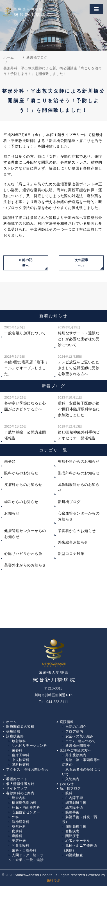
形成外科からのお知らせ (79, 473)
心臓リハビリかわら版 (23, 553)
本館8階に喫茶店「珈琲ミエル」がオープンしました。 (26, 365)
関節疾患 (72, 836)
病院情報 (67, 722)
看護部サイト (16, 779)
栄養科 (17, 750)
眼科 (68, 793)
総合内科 (19, 798)
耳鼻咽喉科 (20, 845)
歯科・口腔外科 (24, 850)
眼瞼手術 (72, 812)
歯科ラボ (54, 880)
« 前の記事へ (26, 263)
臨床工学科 (20, 755)
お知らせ (11, 513)
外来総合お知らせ (73, 542)
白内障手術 (74, 798)
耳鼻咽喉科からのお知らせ (79, 487)
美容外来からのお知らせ (25, 565)
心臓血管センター (26, 812)
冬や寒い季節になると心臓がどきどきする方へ (25, 403)
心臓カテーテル (77, 841)
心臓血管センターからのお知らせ (79, 516)
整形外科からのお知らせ (79, 461)
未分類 (10, 461)
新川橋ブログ (69, 502)
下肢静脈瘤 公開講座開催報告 (25, 432)
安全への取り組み (79, 736)
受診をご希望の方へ (76, 750)
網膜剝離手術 (75, 803)
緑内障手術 (74, 807)
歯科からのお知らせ (21, 502)
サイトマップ (16, 788)
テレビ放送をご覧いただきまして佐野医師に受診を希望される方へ (79, 365)
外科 (15, 817)
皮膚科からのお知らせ (23, 484)
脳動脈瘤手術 (75, 827)
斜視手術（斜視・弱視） (79, 819)
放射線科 (19, 741)
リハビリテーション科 (29, 746)
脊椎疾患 (72, 831)
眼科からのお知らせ (21, 473)
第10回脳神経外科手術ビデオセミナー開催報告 (79, 432)
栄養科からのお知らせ (77, 531)
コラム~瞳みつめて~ (81, 741)
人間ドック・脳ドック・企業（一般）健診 (26, 857)
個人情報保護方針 (20, 784)
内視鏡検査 (74, 855)
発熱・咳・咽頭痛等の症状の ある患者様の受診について (81, 767)
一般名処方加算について (25, 329)
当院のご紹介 (75, 727)
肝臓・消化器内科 (26, 807)
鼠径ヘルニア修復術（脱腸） (79, 848)
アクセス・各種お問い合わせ (25, 771)
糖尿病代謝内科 (24, 803)
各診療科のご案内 (20, 793)
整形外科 (19, 827)
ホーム (11, 722)
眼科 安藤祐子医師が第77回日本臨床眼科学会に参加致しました (79, 406)
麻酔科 (17, 836)
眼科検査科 (20, 765)
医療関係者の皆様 (20, 727)
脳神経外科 (20, 822)
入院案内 (72, 779)
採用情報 (13, 731)
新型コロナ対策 (71, 553)
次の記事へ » (81, 263)
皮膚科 (17, 831)
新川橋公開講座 (77, 746)
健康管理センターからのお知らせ (25, 534)
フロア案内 (74, 731)
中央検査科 (20, 760)
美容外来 (19, 841)
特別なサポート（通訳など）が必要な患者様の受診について (79, 335)
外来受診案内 (75, 755)
